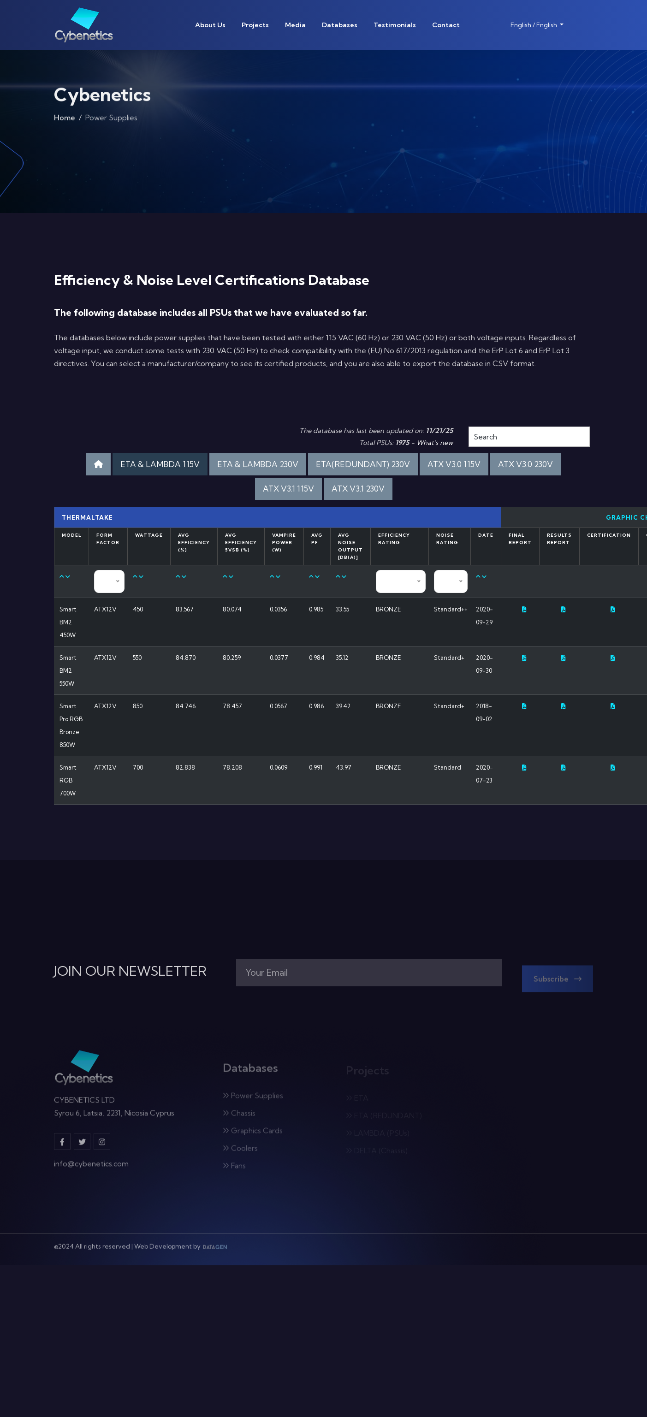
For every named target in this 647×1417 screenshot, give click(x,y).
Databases (339, 25)
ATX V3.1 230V (358, 488)
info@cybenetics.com (91, 1167)
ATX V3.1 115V (288, 488)
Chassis (239, 1116)
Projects (255, 25)
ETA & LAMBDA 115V (160, 464)
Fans (234, 1169)
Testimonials (395, 25)
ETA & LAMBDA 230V (257, 464)
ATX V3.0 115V (454, 464)
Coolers (240, 1151)
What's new (434, 443)
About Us (210, 25)
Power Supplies (253, 1098)
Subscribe (558, 982)
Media (295, 25)
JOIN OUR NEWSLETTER (130, 971)
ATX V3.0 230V (525, 464)
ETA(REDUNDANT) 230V (363, 464)
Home (64, 119)
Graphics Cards (253, 1133)
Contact (446, 25)
